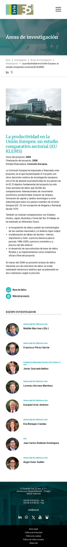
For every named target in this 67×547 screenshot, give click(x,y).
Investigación (21, 60)
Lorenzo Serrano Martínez (38, 385)
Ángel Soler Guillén (33, 462)
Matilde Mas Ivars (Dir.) (36, 328)
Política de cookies (33, 536)
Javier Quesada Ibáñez (35, 368)
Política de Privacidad (33, 533)
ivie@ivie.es (33, 510)
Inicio (8, 60)
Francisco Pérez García (36, 347)
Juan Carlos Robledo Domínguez (41, 443)
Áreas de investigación (41, 60)
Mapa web (34, 543)
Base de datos (19, 289)
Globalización (12, 63)
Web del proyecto (21, 296)
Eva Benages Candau (34, 424)
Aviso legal (33, 529)
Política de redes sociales (33, 540)
